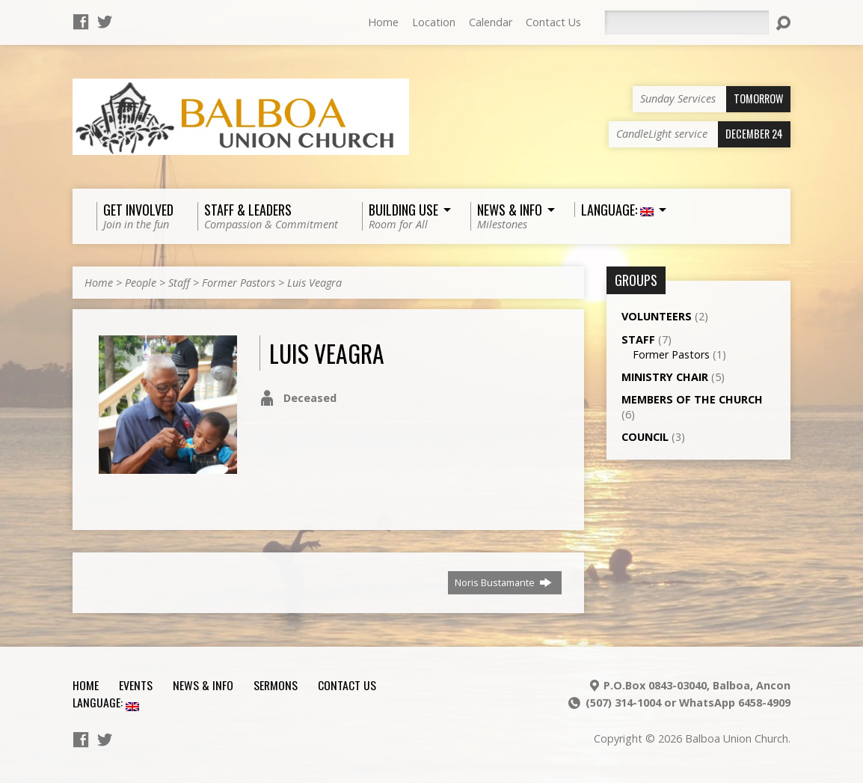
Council (645, 437)
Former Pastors (238, 282)
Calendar (490, 22)
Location (433, 22)
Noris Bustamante (503, 582)
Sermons (276, 685)
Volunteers (656, 316)
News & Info (203, 685)
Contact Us (553, 22)
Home (383, 22)
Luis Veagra (314, 282)
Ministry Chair (664, 377)
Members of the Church (692, 399)
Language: (106, 702)
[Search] (686, 22)
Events (136, 685)
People (140, 282)
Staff (179, 282)
